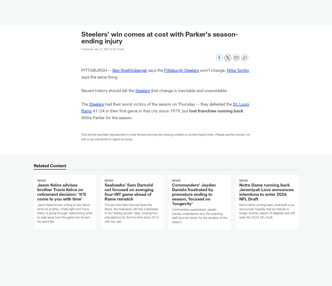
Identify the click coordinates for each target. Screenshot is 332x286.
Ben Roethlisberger (129, 70)
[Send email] (236, 60)
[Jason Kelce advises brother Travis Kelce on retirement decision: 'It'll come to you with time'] (65, 202)
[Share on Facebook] (219, 60)
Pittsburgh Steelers (181, 70)
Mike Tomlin (238, 70)
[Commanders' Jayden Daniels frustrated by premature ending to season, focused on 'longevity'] (200, 202)
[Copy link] (244, 58)
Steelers (142, 90)
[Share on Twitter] (227, 60)
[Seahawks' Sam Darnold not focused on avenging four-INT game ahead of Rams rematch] (132, 202)
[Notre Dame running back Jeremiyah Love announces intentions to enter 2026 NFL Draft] (267, 200)
